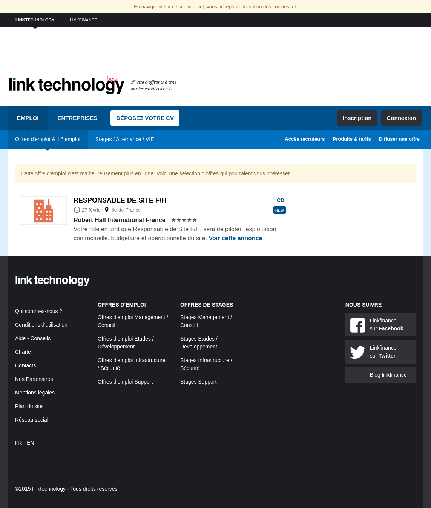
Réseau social (31, 420)
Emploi (28, 118)
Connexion (401, 118)
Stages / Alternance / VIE (124, 139)
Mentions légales (35, 393)
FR (18, 443)
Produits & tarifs (352, 139)
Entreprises (78, 118)
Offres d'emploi (122, 305)
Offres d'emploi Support (125, 382)
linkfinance (83, 20)
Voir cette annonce (235, 238)
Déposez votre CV (145, 118)
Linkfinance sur (386, 325)
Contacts (25, 365)
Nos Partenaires (34, 379)
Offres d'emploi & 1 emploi (47, 138)
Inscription (357, 118)
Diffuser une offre (399, 139)
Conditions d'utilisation (41, 325)
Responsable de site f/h (120, 200)
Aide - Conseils (33, 338)
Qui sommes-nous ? (38, 311)
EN (30, 443)
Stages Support (198, 382)
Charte (23, 352)
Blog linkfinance (388, 375)
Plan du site (29, 406)
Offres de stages (206, 305)
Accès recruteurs (305, 139)
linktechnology (34, 20)
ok (294, 6)
